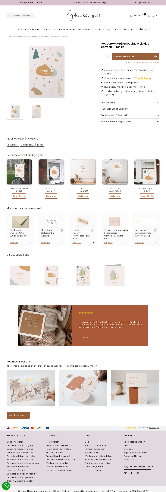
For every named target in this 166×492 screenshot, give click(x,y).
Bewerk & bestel (19, 192)
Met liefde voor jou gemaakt (116, 117)
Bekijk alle (14, 238)
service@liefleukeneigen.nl (86, 486)
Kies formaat (51, 192)
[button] (135, 15)
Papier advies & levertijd (114, 111)
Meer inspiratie (18, 411)
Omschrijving (108, 98)
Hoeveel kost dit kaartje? (114, 104)
